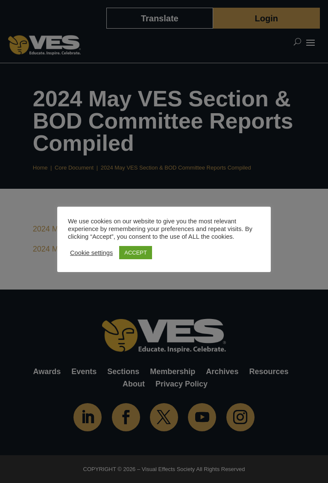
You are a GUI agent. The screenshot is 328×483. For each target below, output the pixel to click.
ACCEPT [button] (135, 252)
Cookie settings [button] (91, 252)
